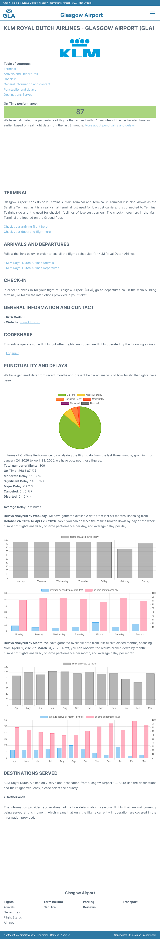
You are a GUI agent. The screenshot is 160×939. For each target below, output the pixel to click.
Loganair (12, 353)
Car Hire (49, 907)
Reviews (89, 907)
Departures (12, 912)
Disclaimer (42, 934)
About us (65, 934)
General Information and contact (27, 84)
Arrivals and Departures (21, 74)
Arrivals (9, 907)
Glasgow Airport (81, 15)
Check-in (10, 79)
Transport (130, 902)
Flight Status (13, 917)
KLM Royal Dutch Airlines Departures (32, 268)
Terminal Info (53, 902)
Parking (88, 902)
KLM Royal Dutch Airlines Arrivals (30, 263)
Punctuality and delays (20, 89)
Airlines (9, 922)
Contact (54, 934)
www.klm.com (30, 322)
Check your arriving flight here (25, 226)
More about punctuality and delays (110, 125)
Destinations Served (18, 94)
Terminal (10, 69)
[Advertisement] (80, 158)
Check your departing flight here (27, 232)
